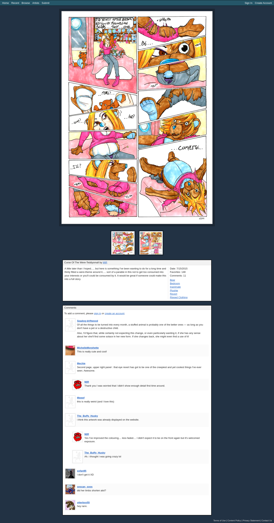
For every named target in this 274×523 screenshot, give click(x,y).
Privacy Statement (251, 520)
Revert (173, 294)
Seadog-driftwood (87, 320)
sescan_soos (85, 486)
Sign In (248, 3)
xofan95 (81, 470)
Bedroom (175, 283)
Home (5, 3)
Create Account (263, 3)
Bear (172, 280)
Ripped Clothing (179, 297)
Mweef (81, 397)
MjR (105, 262)
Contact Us (266, 520)
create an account (114, 313)
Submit (45, 3)
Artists (35, 3)
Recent (15, 3)
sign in (97, 313)
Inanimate (175, 286)
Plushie (174, 290)
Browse (26, 3)
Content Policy (234, 520)
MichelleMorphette (88, 347)
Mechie (81, 363)
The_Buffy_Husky (87, 415)
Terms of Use (219, 520)
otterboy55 (83, 502)
